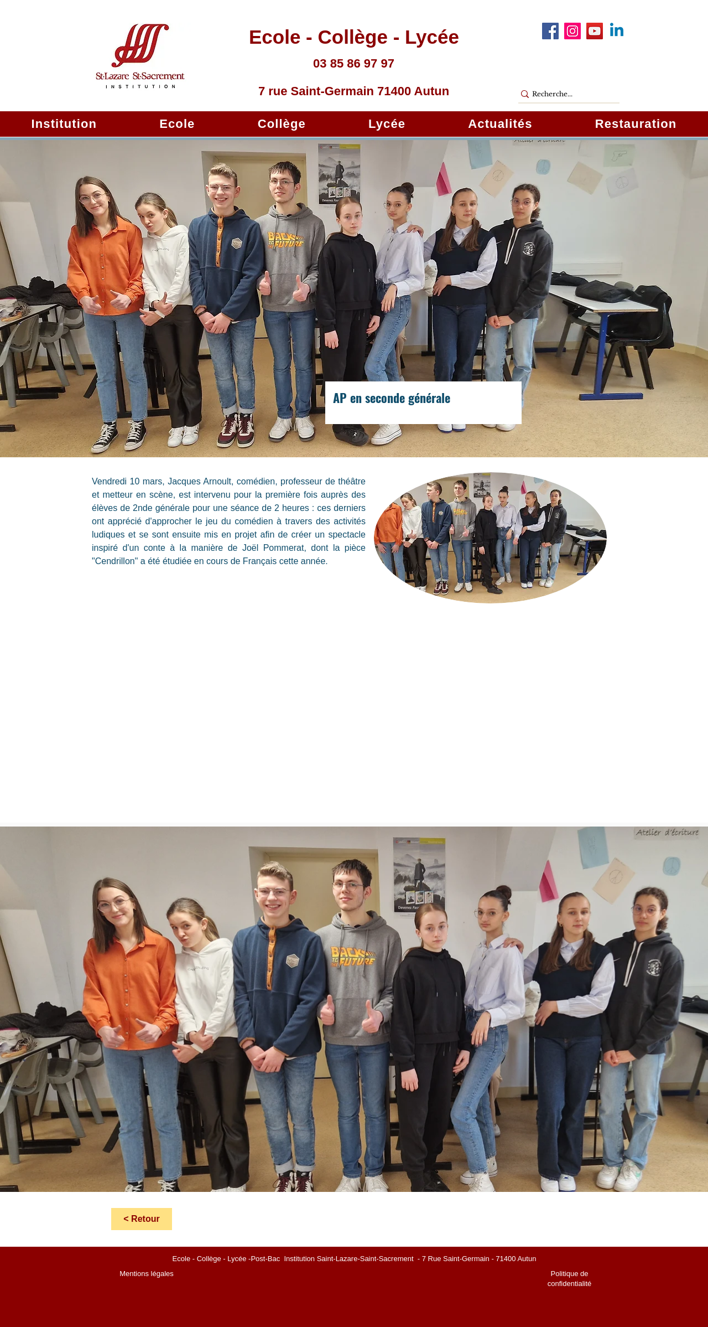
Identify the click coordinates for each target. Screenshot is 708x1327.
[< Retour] (141, 1219)
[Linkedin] (616, 31)
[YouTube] (594, 31)
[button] (64, 124)
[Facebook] (550, 31)
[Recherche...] (564, 94)
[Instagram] (572, 31)
